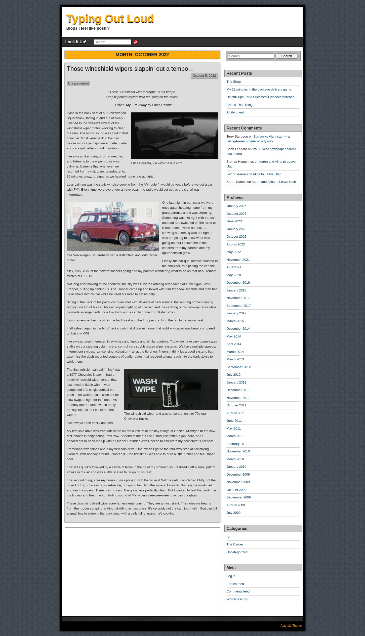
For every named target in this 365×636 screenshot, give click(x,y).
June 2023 (234, 221)
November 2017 (238, 298)
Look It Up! (76, 42)
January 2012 (237, 382)
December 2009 (238, 474)
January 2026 (237, 206)
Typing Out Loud (110, 18)
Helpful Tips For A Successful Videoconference (260, 97)
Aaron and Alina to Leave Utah (259, 174)
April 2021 (234, 267)
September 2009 (239, 497)
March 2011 (235, 436)
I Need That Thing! (240, 105)
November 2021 (238, 260)
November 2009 (238, 482)
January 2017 (237, 313)
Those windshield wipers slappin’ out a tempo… (130, 68)
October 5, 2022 (204, 75)
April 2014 (234, 344)
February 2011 (237, 444)
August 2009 (236, 505)
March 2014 (235, 352)
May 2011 (234, 428)
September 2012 (239, 367)
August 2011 (236, 413)
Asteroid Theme (291, 625)
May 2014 (234, 336)
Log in (231, 576)
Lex (229, 174)
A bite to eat (235, 112)
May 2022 (234, 252)
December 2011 (238, 390)
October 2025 (237, 214)
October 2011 (237, 405)
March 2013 (235, 359)
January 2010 (237, 467)
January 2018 (237, 290)
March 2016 (235, 321)
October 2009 (237, 490)
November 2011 (238, 398)
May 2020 (234, 275)
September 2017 (239, 306)
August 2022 (236, 244)
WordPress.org (237, 599)
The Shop (234, 81)
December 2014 (238, 328)
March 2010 (235, 459)
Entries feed (235, 584)
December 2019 (238, 282)
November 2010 (238, 451)
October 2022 (237, 236)
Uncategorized (78, 83)
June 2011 (234, 420)
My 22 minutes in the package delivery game (259, 89)
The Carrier (235, 544)
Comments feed (238, 591)
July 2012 (234, 374)
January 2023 (237, 229)
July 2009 (234, 513)
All (228, 537)
